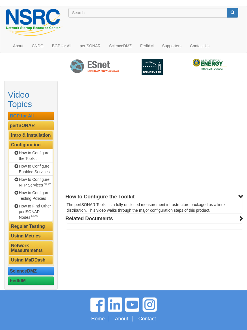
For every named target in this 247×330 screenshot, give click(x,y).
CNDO (38, 46)
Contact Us (199, 46)
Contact (147, 319)
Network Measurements (27, 248)
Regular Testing (28, 226)
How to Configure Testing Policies (34, 195)
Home (98, 319)
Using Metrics (26, 235)
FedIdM (146, 46)
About (18, 46)
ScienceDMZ (120, 46)
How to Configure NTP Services (35, 182)
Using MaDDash (28, 260)
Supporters (171, 46)
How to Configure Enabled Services (34, 169)
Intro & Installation (31, 135)
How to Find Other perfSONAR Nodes (35, 212)
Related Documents (89, 218)
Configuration (26, 144)
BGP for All (61, 46)
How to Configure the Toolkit (34, 156)
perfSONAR (90, 46)
